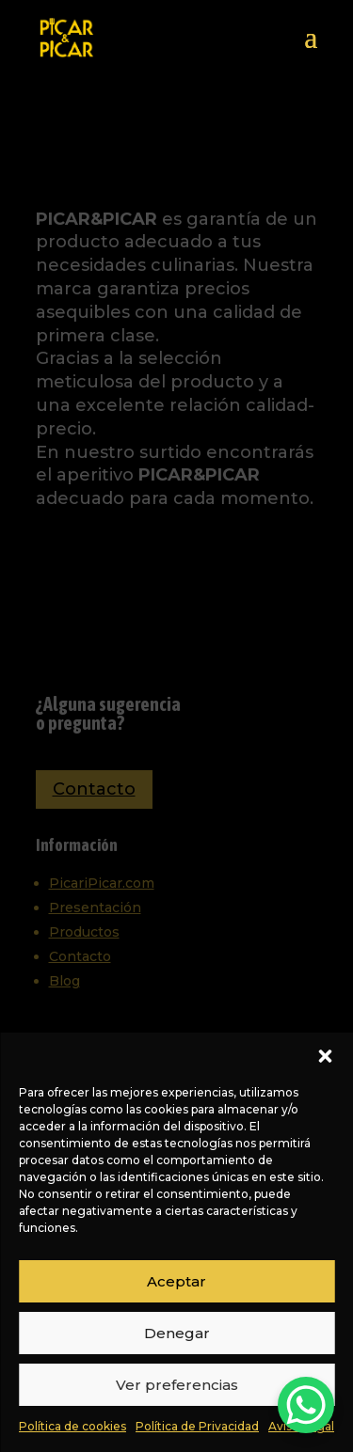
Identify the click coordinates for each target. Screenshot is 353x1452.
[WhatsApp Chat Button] (306, 1405)
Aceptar (176, 1281)
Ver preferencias (177, 1385)
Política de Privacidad (197, 1426)
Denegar (177, 1333)
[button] (324, 1056)
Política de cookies (72, 1426)
